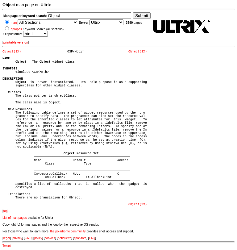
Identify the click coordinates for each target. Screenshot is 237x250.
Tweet (6, 246)
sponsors (80, 238)
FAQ (92, 238)
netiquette (64, 238)
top (5, 211)
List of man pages (14, 217)
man (14, 22)
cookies (50, 238)
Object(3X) (11, 51)
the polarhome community (68, 231)
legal (6, 238)
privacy (17, 238)
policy (38, 238)
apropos (16, 29)
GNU (28, 238)
